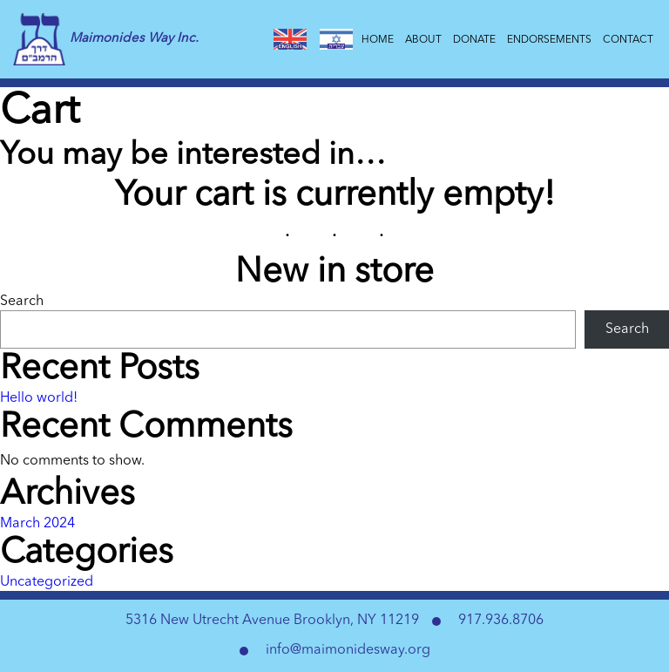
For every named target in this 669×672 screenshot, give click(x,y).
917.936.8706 (501, 621)
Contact (629, 40)
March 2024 (37, 524)
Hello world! (39, 398)
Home (379, 40)
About (424, 40)
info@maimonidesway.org (348, 650)
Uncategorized (46, 582)
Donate (475, 40)
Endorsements (550, 40)
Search (22, 302)
